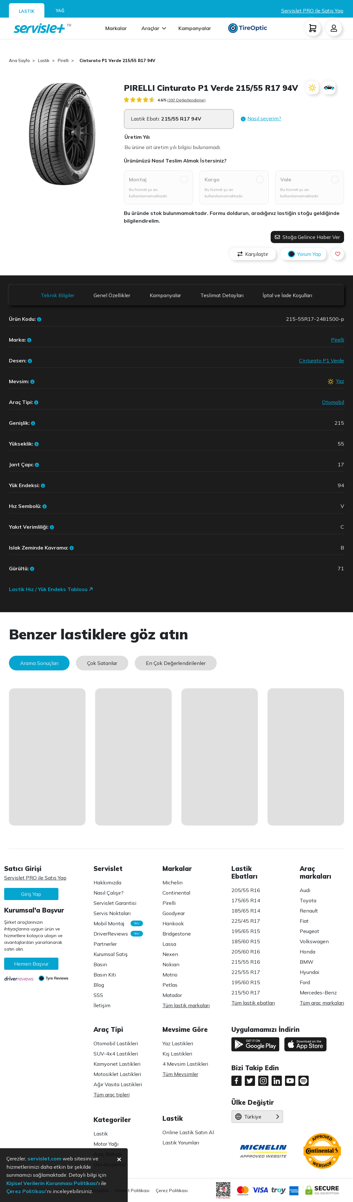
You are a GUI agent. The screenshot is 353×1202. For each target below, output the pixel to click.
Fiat (304, 921)
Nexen (170, 954)
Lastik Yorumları (180, 1142)
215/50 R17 (245, 992)
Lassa (169, 944)
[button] (260, 119)
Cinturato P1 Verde (321, 360)
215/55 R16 (245, 962)
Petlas (169, 985)
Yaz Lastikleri (177, 1043)
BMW (306, 962)
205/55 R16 (245, 890)
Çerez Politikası (172, 1190)
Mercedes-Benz (318, 992)
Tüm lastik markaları (186, 1005)
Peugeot (309, 931)
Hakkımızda (107, 882)
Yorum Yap (303, 254)
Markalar (116, 28)
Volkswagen (314, 941)
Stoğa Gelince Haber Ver (307, 237)
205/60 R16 (245, 951)
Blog (99, 985)
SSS (98, 995)
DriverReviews (115, 933)
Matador (172, 995)
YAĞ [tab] (60, 10)
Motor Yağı (106, 1144)
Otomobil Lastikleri (116, 1043)
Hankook (173, 923)
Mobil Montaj (115, 923)
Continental (176, 893)
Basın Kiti (105, 974)
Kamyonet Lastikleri (117, 1064)
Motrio (169, 974)
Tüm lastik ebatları (253, 1003)
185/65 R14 (245, 910)
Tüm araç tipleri (112, 1094)
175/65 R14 (245, 900)
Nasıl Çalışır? (109, 893)
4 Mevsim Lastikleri (185, 1064)
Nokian (170, 964)
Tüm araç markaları (322, 1003)
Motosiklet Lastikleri (117, 1074)
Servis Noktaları (112, 913)
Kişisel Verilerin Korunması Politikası (51, 1183)
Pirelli (337, 339)
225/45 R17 (245, 921)
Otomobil (333, 402)
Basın (100, 964)
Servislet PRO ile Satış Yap (312, 10)
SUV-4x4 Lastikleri (116, 1053)
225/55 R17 (245, 972)
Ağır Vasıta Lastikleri (118, 1084)
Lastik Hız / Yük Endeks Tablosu (51, 589)
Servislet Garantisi (115, 903)
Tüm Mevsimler (180, 1074)
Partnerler (105, 944)
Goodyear (173, 913)
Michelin (172, 882)
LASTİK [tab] (26, 11)
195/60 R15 (245, 982)
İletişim (102, 1005)
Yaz (340, 381)
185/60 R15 (245, 941)
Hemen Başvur (31, 964)
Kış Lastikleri (177, 1053)
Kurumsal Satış (111, 954)
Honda (307, 951)
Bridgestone (176, 933)
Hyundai (309, 972)
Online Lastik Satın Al (188, 1132)
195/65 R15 (245, 931)
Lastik (101, 1133)
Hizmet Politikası (132, 1190)
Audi (305, 890)
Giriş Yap (31, 894)
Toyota (308, 900)
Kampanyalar (194, 28)
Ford (305, 982)
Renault (309, 910)
